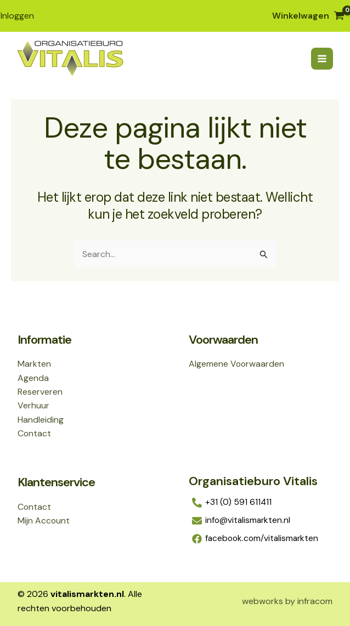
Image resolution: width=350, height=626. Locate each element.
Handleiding (41, 419)
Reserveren (40, 391)
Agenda (33, 377)
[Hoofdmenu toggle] (321, 58)
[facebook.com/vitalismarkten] (260, 539)
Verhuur (33, 405)
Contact (35, 433)
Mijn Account (44, 520)
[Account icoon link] (16, 15)
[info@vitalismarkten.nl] (260, 521)
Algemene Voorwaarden (237, 363)
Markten (34, 363)
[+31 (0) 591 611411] (260, 503)
